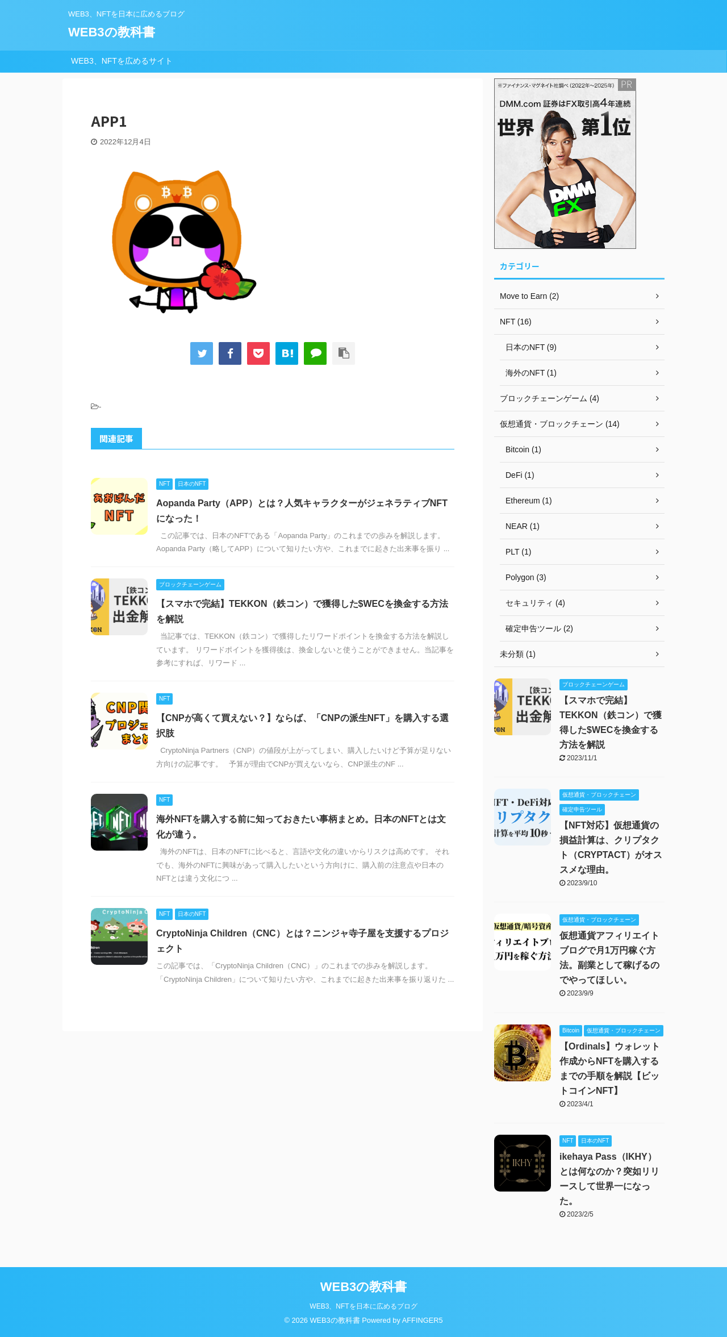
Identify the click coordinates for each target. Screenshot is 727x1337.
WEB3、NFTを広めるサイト (122, 60)
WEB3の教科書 (111, 32)
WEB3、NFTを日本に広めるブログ (363, 1306)
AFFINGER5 (422, 1320)
